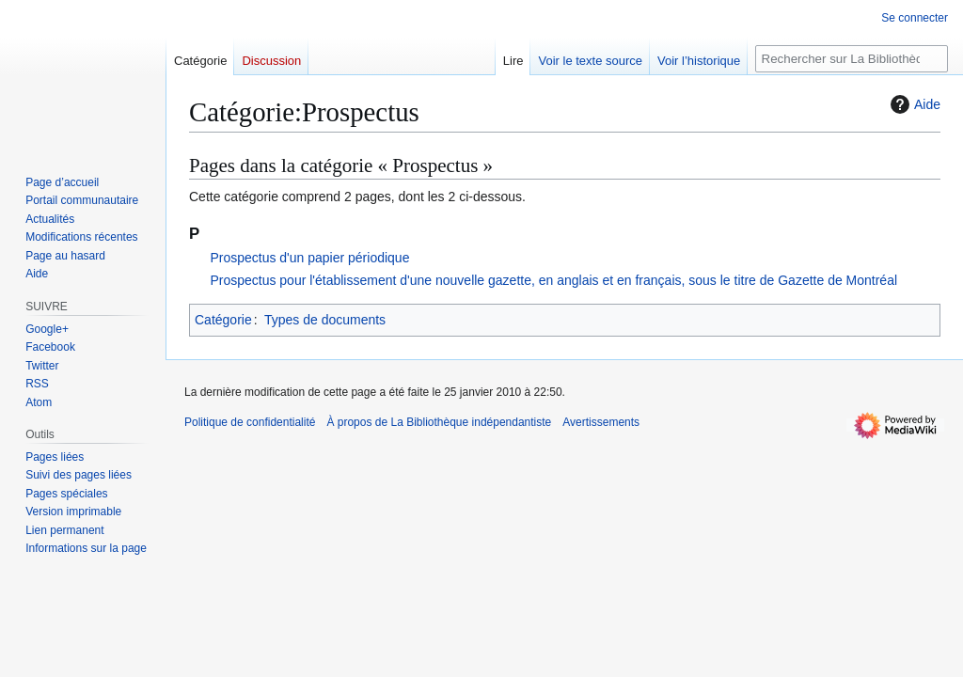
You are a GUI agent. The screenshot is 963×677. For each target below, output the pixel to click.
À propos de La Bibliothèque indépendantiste (438, 422)
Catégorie (223, 319)
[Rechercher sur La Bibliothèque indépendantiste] (851, 58)
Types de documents (325, 319)
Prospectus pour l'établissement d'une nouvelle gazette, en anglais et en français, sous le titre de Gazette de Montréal (553, 280)
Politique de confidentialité (249, 422)
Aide (913, 104)
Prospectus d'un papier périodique (309, 257)
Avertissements (600, 422)
